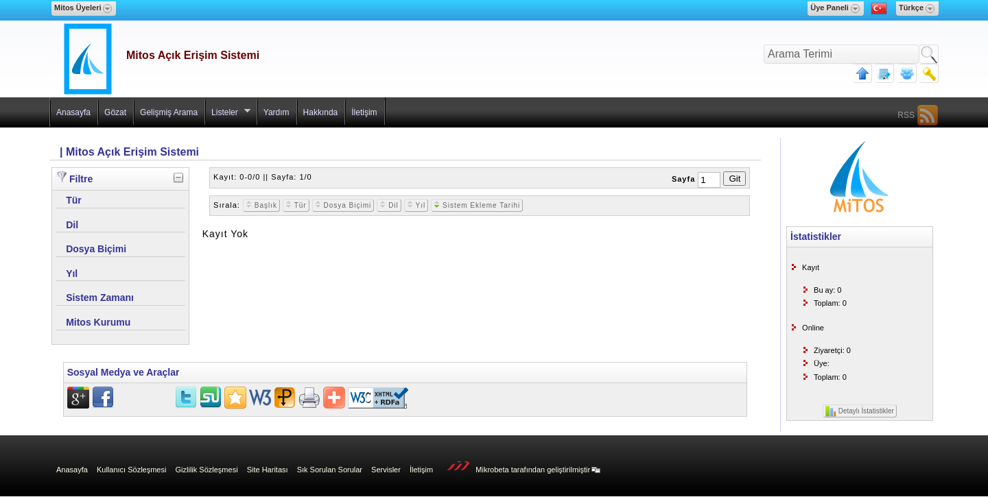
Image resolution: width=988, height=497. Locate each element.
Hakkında (320, 112)
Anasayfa (73, 112)
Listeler (227, 115)
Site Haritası (267, 469)
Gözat (115, 112)
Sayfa (683, 179)
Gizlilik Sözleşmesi (207, 469)
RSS (906, 115)
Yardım (276, 112)
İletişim (364, 112)
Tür (296, 205)
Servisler (386, 469)
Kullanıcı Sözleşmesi (132, 469)
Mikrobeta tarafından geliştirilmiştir (520, 468)
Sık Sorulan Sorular (329, 469)
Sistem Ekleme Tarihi (477, 205)
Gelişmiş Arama (169, 112)
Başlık (261, 205)
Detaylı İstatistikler (859, 411)
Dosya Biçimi (343, 205)
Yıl (416, 205)
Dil (388, 205)
